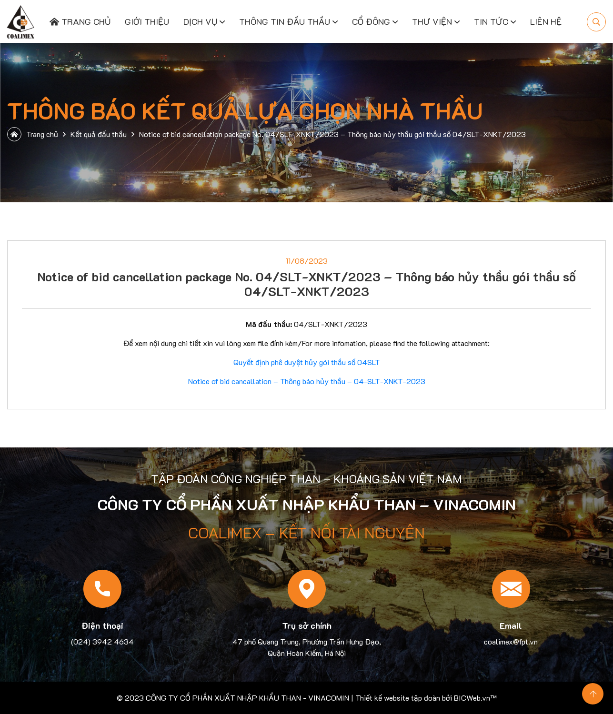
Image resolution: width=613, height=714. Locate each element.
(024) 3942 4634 (102, 641)
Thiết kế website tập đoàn (397, 698)
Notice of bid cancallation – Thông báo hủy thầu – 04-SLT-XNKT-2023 (306, 381)
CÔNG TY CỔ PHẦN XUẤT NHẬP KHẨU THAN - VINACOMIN (247, 698)
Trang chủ (80, 21)
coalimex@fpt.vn (511, 641)
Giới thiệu (147, 21)
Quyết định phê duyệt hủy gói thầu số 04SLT (306, 362)
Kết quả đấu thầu (98, 134)
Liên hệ (546, 21)
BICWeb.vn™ (475, 698)
